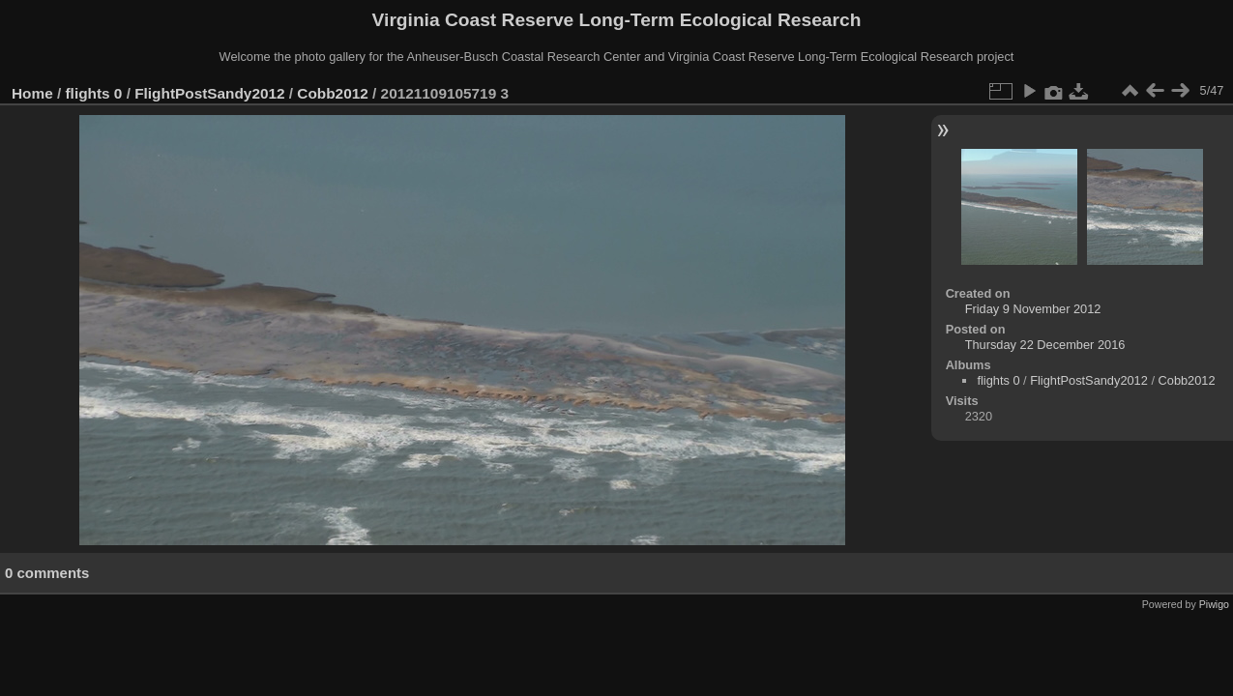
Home (32, 93)
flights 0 (94, 93)
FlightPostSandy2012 (209, 93)
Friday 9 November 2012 (1033, 309)
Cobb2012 (332, 93)
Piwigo (1214, 604)
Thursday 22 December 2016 (1045, 344)
